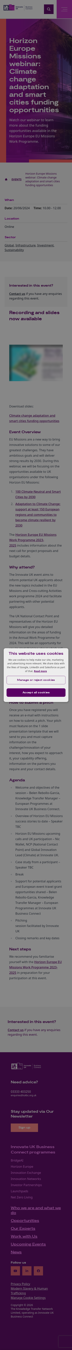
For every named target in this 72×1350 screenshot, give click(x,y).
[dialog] (36, 675)
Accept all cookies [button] (36, 692)
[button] (36, 680)
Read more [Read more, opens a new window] (40, 671)
